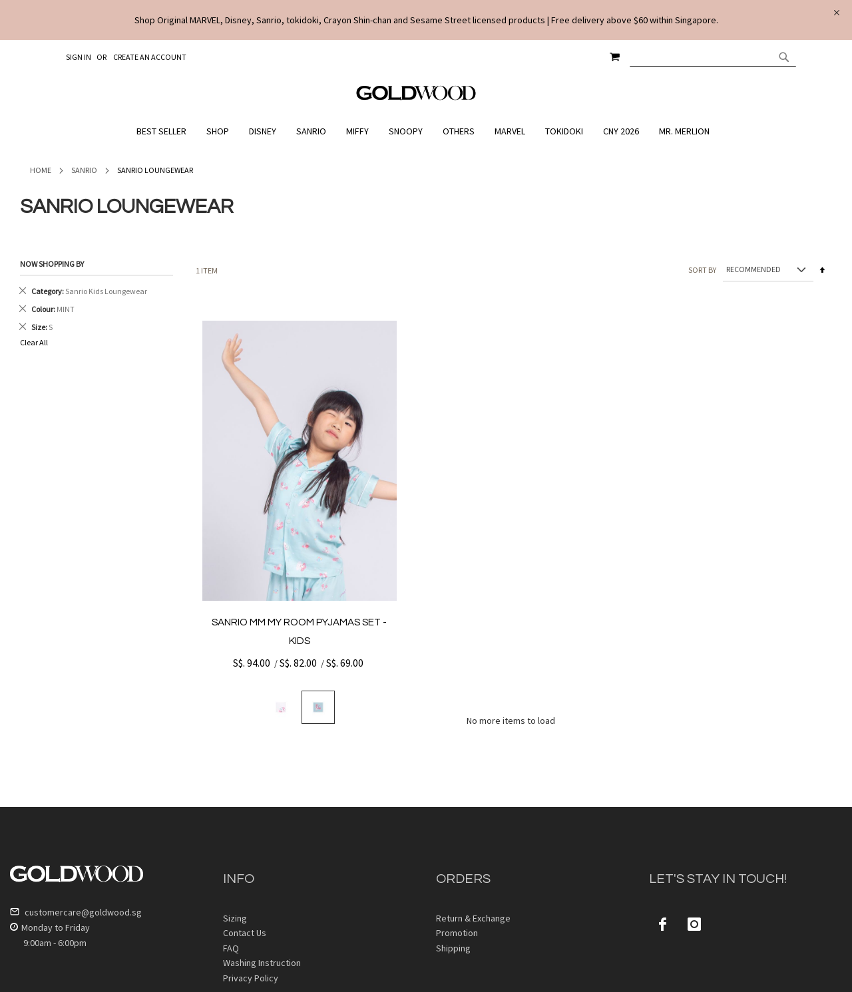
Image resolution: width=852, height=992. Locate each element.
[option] (281, 707)
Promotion (457, 933)
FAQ (231, 948)
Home (40, 170)
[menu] (426, 131)
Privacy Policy (250, 978)
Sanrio (84, 170)
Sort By (702, 269)
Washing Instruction (262, 963)
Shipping (453, 948)
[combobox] (713, 57)
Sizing (235, 918)
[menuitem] (164, 131)
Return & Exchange (473, 918)
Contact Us (244, 933)
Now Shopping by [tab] (52, 264)
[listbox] (299, 707)
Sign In (78, 57)
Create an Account (149, 57)
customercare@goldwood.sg (76, 912)
